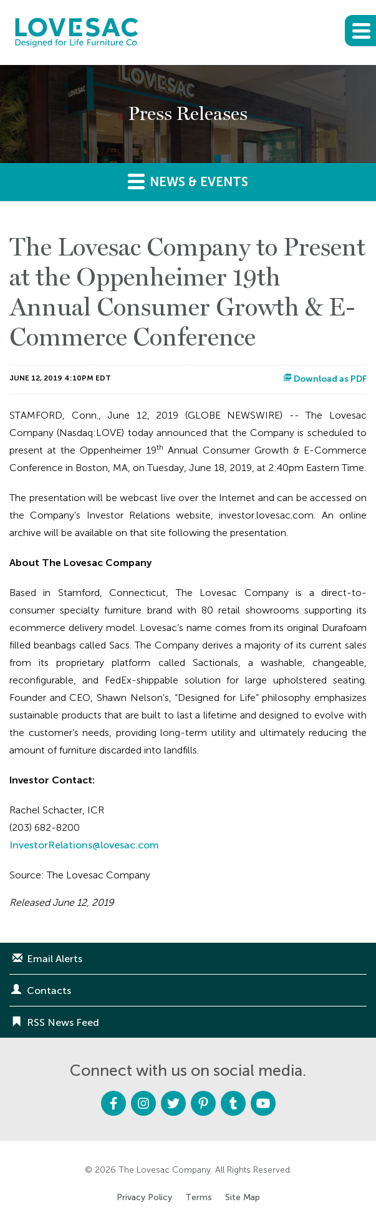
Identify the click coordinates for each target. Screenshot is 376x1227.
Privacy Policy (144, 1197)
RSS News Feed (63, 1022)
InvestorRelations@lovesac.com (84, 845)
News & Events (188, 180)
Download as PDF (325, 379)
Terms (198, 1197)
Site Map (242, 1197)
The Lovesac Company (164, 1170)
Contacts (49, 990)
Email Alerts (54, 959)
